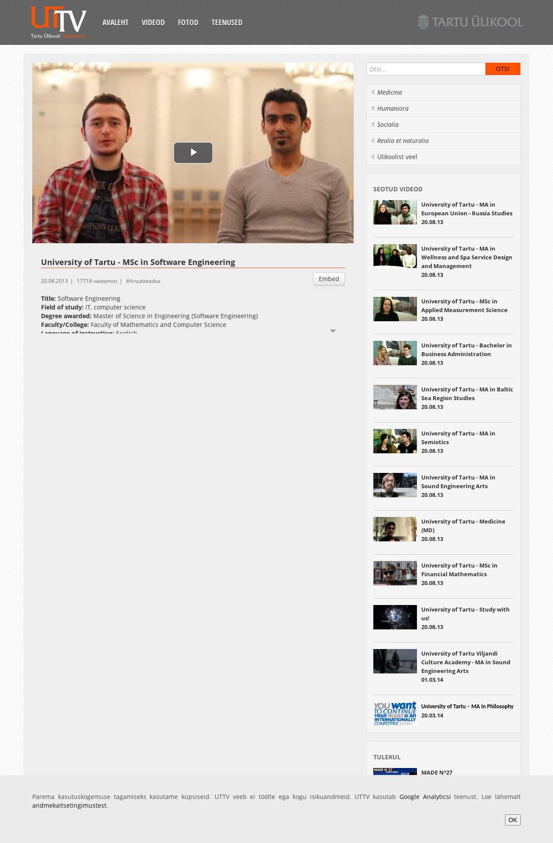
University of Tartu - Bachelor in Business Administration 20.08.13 (466, 354)
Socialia (384, 124)
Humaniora (389, 108)
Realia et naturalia (399, 140)
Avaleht (115, 22)
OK (513, 819)
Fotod (188, 22)
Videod (153, 22)
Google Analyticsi (425, 796)
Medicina (386, 92)
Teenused (227, 22)
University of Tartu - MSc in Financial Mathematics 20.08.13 (459, 574)
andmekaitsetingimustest (69, 805)
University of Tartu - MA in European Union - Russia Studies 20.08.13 (466, 213)
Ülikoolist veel (393, 157)
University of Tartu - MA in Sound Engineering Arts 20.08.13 (458, 486)
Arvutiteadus (145, 281)
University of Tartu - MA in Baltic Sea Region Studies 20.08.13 (467, 398)
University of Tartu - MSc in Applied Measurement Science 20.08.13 (464, 310)
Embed (329, 279)
